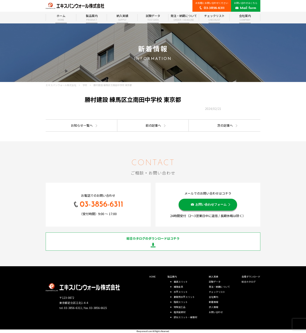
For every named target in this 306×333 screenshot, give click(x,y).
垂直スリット (181, 281)
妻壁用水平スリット (184, 296)
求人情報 (213, 307)
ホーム (61, 17)
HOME (152, 276)
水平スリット (181, 291)
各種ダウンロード (251, 276)
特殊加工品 (179, 307)
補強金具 (178, 286)
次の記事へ (225, 125)
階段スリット (181, 302)
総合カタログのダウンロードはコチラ (153, 238)
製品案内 (92, 17)
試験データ (153, 17)
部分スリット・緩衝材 (185, 317)
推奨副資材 (179, 312)
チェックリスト (214, 17)
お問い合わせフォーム (211, 204)
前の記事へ (153, 125)
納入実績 (122, 17)
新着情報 (213, 302)
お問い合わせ (216, 312)
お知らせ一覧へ (82, 125)
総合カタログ (249, 281)
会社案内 (245, 17)
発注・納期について (184, 17)
